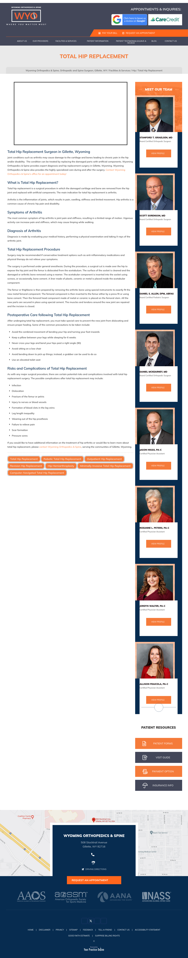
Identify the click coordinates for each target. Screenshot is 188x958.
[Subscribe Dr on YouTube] (104, 922)
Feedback (87, 930)
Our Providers (40, 41)
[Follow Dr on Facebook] (84, 922)
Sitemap (71, 930)
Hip (134, 70)
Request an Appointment (138, 33)
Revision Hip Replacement (26, 466)
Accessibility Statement (152, 930)
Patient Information (97, 41)
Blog (154, 41)
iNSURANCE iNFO (158, 785)
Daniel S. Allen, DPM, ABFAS (157, 293)
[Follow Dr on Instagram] (97, 922)
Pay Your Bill (107, 33)
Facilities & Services (65, 41)
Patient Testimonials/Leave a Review (131, 42)
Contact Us (171, 41)
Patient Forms (158, 743)
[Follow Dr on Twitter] (91, 922)
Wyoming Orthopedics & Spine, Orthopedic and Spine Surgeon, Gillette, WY (66, 70)
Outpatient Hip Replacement (104, 459)
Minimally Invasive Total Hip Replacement (105, 466)
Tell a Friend (106, 930)
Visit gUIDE (156, 757)
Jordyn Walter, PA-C (152, 606)
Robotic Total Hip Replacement (62, 459)
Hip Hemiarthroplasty (61, 466)
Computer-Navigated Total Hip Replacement (37, 473)
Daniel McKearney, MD (153, 371)
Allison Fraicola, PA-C (154, 684)
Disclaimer (40, 930)
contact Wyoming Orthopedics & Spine (60, 446)
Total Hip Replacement (24, 459)
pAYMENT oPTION (158, 771)
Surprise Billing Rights (108, 935)
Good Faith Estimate (77, 935)
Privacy (57, 930)
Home (10, 41)
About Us (22, 41)
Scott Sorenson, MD (152, 215)
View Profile (158, 153)
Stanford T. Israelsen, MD (156, 137)
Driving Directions (94, 869)
